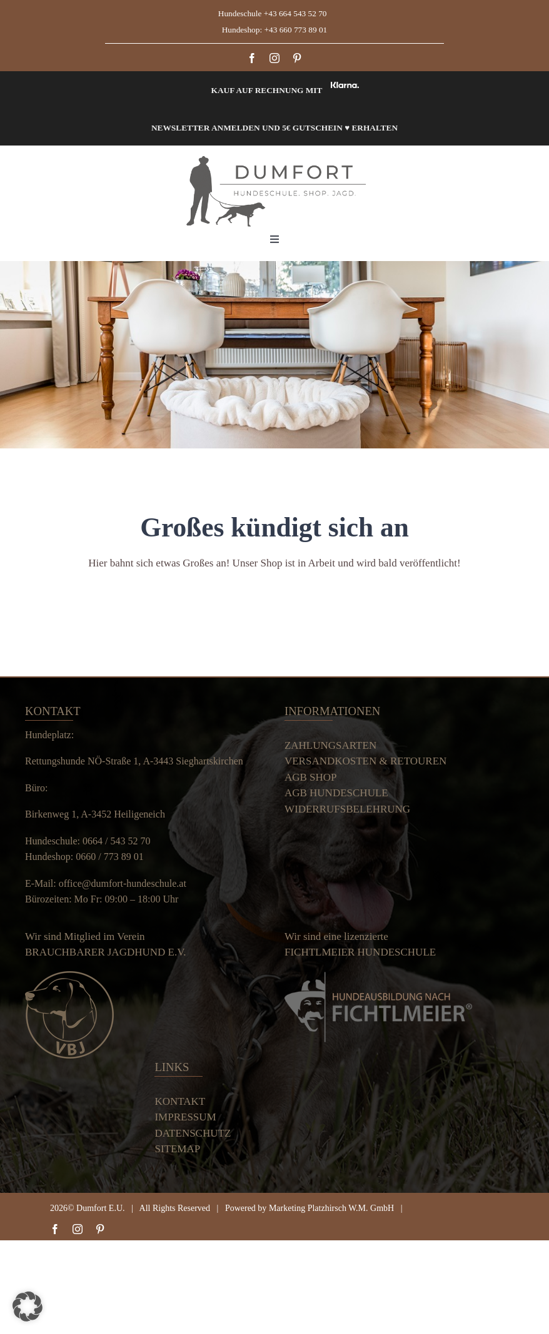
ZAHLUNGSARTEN (330, 745)
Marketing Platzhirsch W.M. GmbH (331, 1208)
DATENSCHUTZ (192, 1133)
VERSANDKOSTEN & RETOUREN (365, 761)
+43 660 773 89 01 (295, 29)
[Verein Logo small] (69, 976)
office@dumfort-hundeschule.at (122, 883)
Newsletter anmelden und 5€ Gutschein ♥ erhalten (274, 127)
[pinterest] (297, 58)
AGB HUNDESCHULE (336, 793)
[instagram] (274, 58)
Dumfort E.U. (100, 1208)
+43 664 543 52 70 (297, 13)
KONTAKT (179, 1101)
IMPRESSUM (185, 1117)
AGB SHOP (311, 777)
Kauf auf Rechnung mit (267, 90)
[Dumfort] (274, 160)
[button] (27, 1306)
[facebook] (252, 58)
